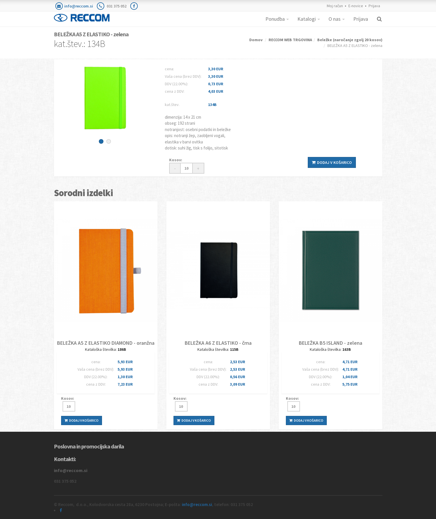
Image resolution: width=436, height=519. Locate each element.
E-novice (355, 5)
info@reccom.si (78, 6)
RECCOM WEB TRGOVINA (290, 39)
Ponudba (275, 19)
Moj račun (335, 5)
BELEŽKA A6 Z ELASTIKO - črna (218, 343)
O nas (335, 19)
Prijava (374, 5)
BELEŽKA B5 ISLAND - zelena (330, 343)
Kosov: (175, 159)
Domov (256, 39)
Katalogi (306, 19)
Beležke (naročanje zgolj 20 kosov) (349, 39)
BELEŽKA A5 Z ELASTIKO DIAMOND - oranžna (105, 343)
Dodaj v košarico (332, 162)
